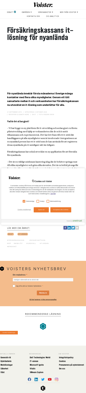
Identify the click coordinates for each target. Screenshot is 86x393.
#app (9, 243)
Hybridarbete (6, 361)
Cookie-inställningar (8, 332)
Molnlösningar (7, 364)
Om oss (62, 368)
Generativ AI (6, 357)
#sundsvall (31, 243)
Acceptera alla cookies (60, 209)
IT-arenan (34, 361)
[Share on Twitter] (73, 228)
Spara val (41, 209)
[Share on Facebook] (65, 228)
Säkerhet (4, 368)
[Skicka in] (43, 293)
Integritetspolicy (66, 357)
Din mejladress (19, 275)
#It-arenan (44, 243)
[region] (43, 196)
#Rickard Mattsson (37, 240)
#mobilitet (18, 243)
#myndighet (12, 246)
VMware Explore (36, 372)
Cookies (62, 361)
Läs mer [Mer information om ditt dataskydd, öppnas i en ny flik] (53, 194)
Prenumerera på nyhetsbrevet (71, 364)
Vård (2, 372)
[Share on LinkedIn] (69, 228)
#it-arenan (22, 234)
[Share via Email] (77, 228)
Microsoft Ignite (37, 364)
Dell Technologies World (40, 357)
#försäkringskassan (15, 240)
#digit (10, 234)
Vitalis (32, 368)
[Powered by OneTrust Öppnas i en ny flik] (75, 221)
